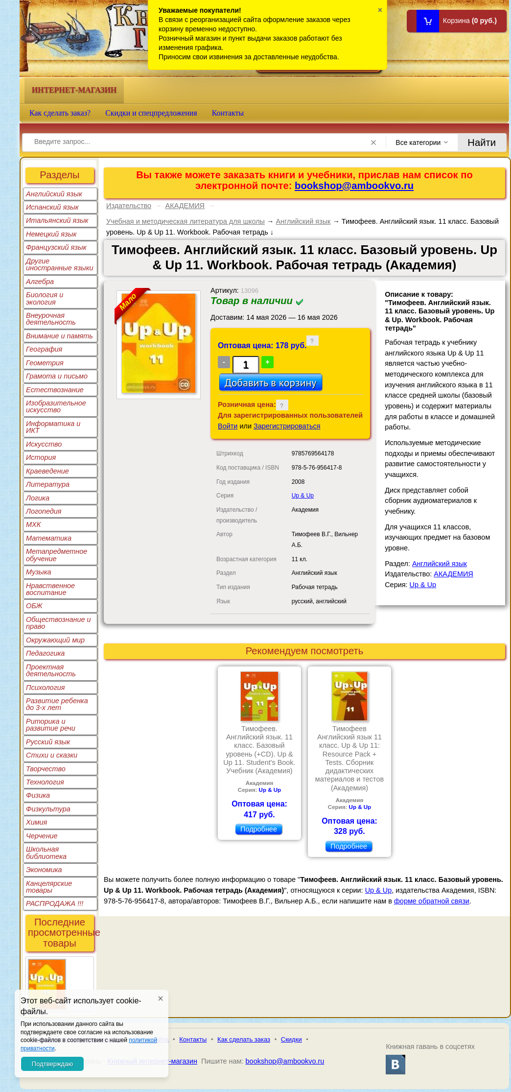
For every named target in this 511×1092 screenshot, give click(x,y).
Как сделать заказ (243, 1039)
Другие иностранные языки (59, 264)
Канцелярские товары (49, 886)
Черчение (42, 836)
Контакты (228, 113)
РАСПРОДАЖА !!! (54, 903)
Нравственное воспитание (50, 589)
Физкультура (48, 809)
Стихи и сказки (51, 755)
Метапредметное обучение (56, 554)
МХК (33, 524)
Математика (48, 538)
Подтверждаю (52, 1064)
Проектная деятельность (51, 670)
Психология (45, 687)
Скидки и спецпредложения (151, 113)
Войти (227, 426)
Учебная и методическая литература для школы (185, 221)
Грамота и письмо (57, 376)
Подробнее (258, 829)
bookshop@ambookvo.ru (354, 185)
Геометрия (45, 363)
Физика (38, 795)
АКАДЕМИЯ (185, 206)
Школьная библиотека (46, 852)
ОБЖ (34, 606)
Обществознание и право (58, 623)
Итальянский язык (57, 220)
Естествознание (55, 390)
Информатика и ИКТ (53, 427)
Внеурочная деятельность (51, 318)
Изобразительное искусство (56, 406)
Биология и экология (44, 298)
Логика (37, 498)
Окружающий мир (55, 640)
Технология (45, 782)
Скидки (291, 1039)
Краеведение (47, 471)
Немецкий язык (51, 234)
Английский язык (54, 194)
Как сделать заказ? (60, 113)
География (44, 349)
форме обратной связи (431, 901)
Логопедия (44, 511)
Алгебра (40, 281)
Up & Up (303, 495)
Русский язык (48, 742)
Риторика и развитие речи (50, 724)
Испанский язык (52, 207)
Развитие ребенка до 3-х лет (57, 704)
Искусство (44, 444)
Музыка (38, 572)
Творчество (46, 769)
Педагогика (45, 653)
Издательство (128, 206)
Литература (48, 484)
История (41, 457)
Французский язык (56, 247)
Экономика (44, 870)
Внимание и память (59, 336)
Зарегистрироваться (287, 426)
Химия (36, 822)
